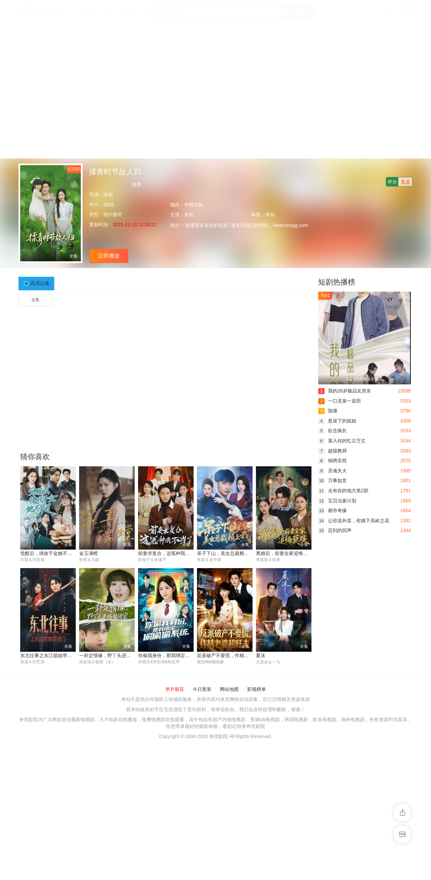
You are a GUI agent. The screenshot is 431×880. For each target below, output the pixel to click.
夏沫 (260, 655)
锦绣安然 (332, 460)
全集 (35, 299)
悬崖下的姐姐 (337, 420)
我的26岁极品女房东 (344, 390)
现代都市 (112, 214)
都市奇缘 (332, 510)
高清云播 (39, 283)
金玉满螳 (88, 553)
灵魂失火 (332, 470)
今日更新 (202, 689)
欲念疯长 (332, 430)
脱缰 (327, 410)
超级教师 (332, 450)
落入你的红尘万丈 (342, 440)
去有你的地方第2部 (343, 490)
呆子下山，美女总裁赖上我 (225, 553)
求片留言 (174, 689)
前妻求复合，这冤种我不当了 (168, 553)
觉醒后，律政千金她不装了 (48, 553)
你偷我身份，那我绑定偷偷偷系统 (173, 655)
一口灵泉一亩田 (339, 401)
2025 (108, 204)
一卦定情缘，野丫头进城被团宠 (112, 655)
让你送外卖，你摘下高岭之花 (353, 520)
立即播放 (109, 256)
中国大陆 (193, 204)
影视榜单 (256, 689)
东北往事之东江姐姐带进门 (48, 655)
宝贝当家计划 (337, 500)
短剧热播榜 (336, 282)
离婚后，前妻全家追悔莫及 (284, 553)
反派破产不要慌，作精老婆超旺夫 (232, 655)
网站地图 (229, 689)
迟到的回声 (335, 530)
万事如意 (332, 480)
